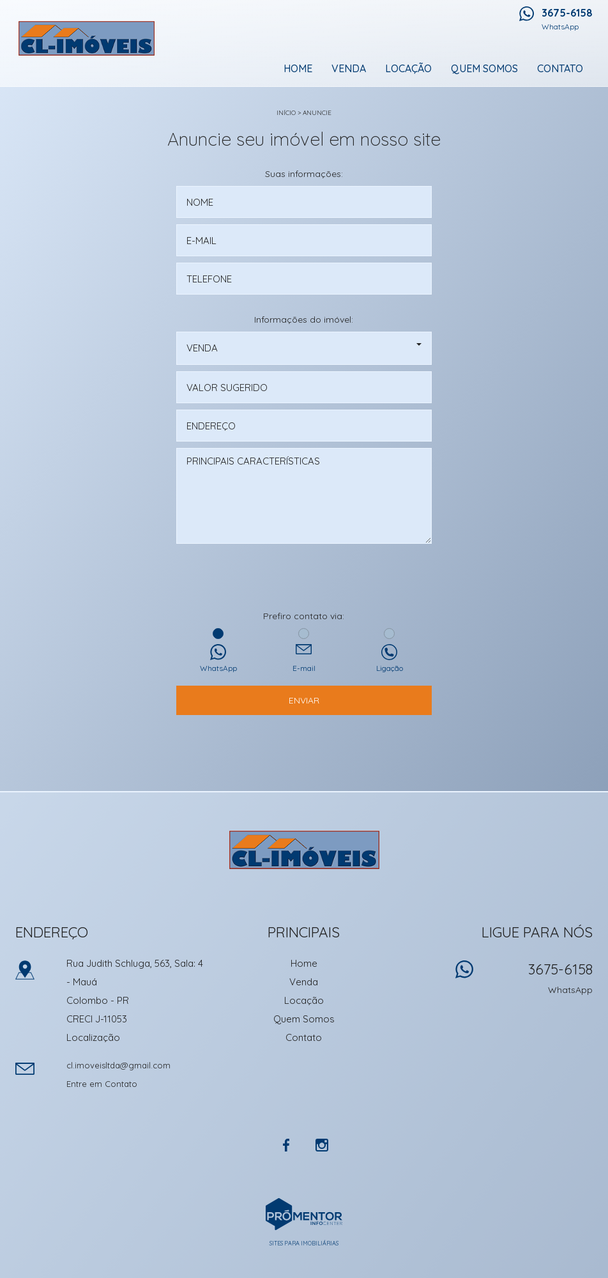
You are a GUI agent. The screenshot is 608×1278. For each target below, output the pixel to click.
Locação (408, 68)
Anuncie (317, 113)
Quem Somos (484, 68)
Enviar (304, 700)
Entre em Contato (101, 1084)
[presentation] (304, 578)
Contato (560, 68)
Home (298, 68)
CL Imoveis (304, 850)
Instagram (322, 1145)
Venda (348, 68)
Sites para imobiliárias (304, 1243)
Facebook (286, 1145)
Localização (93, 1037)
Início (286, 113)
